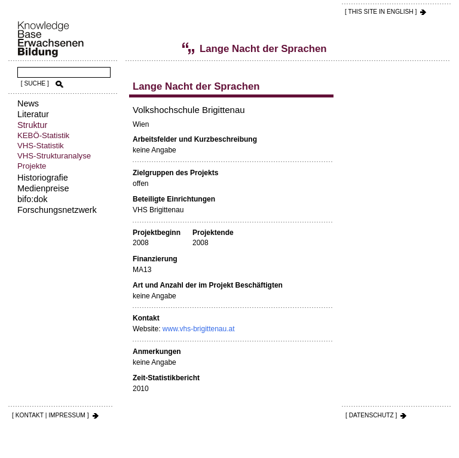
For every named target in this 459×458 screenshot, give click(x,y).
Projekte (31, 165)
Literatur (33, 114)
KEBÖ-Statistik (43, 135)
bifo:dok (32, 199)
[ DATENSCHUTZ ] (371, 415)
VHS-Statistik (40, 145)
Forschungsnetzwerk (57, 210)
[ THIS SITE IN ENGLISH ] (381, 11)
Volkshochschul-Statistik (152, 48)
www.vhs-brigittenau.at (199, 329)
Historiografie (42, 177)
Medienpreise (43, 188)
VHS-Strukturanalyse (54, 155)
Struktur (32, 125)
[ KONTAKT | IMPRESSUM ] (50, 415)
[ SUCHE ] (35, 83)
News (28, 103)
